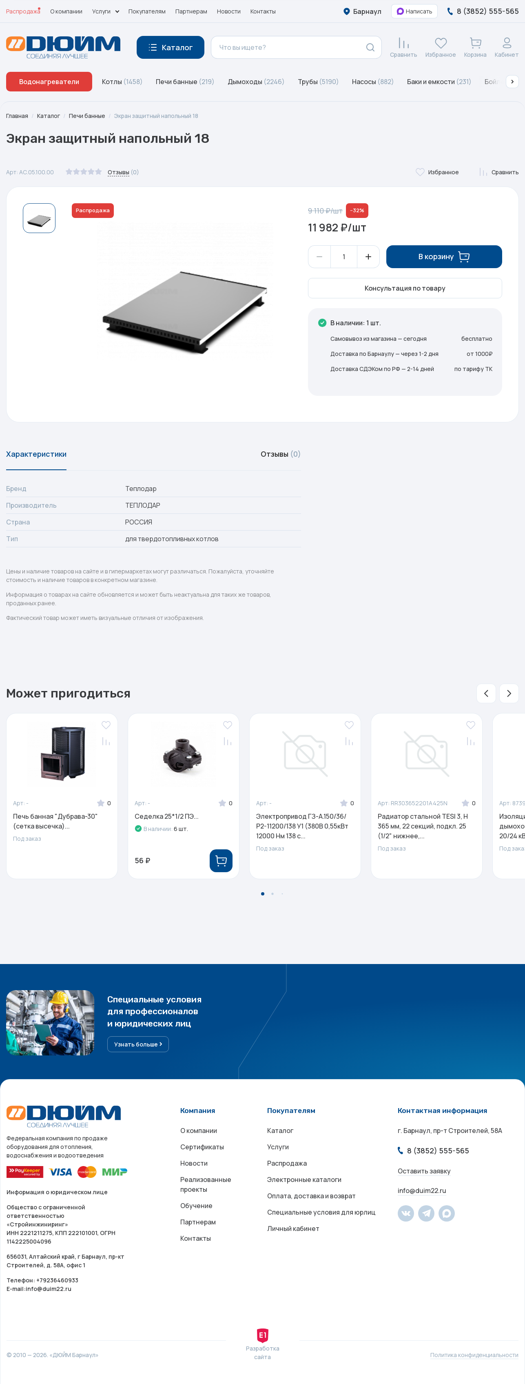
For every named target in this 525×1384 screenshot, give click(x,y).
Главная (17, 116)
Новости (229, 11)
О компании (66, 11)
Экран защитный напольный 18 (156, 116)
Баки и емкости (439, 81)
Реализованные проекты (205, 1184)
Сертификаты (202, 1146)
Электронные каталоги (304, 1179)
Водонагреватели (49, 81)
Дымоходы (256, 81)
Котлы (122, 81)
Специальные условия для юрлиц (321, 1212)
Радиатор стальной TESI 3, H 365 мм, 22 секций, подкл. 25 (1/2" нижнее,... (423, 826)
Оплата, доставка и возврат (311, 1195)
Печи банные (185, 81)
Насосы (373, 81)
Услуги (278, 1146)
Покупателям (147, 11)
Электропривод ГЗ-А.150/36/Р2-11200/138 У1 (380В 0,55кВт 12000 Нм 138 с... (302, 826)
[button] (512, 81)
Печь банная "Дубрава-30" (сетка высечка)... (55, 821)
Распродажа (23, 11)
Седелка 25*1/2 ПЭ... (167, 816)
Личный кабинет (293, 1228)
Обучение (196, 1205)
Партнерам (191, 11)
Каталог (48, 116)
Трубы (318, 81)
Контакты (263, 11)
